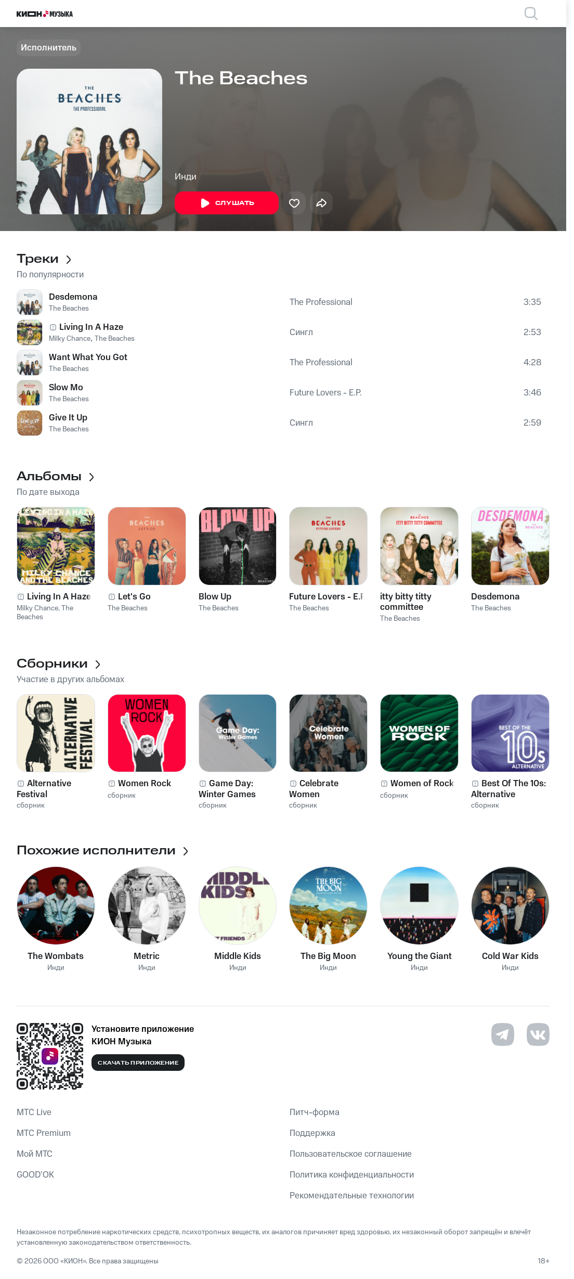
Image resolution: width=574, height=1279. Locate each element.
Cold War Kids (510, 956)
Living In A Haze (91, 327)
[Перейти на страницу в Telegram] (502, 1034)
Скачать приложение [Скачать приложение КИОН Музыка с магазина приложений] (138, 1063)
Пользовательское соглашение (351, 1154)
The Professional (321, 302)
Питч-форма (315, 1112)
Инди (186, 177)
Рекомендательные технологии (352, 1196)
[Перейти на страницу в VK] (538, 1034)
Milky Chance (69, 339)
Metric (147, 956)
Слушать (227, 203)
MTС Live (34, 1112)
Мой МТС (35, 1154)
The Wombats (56, 956)
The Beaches (69, 308)
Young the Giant (419, 956)
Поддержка (312, 1133)
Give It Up (68, 418)
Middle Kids (237, 956)
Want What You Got (88, 357)
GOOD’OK (35, 1175)
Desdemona (73, 297)
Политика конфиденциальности (352, 1175)
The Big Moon (328, 956)
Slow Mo (66, 387)
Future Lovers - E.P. (326, 393)
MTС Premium (44, 1133)
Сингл (301, 332)
